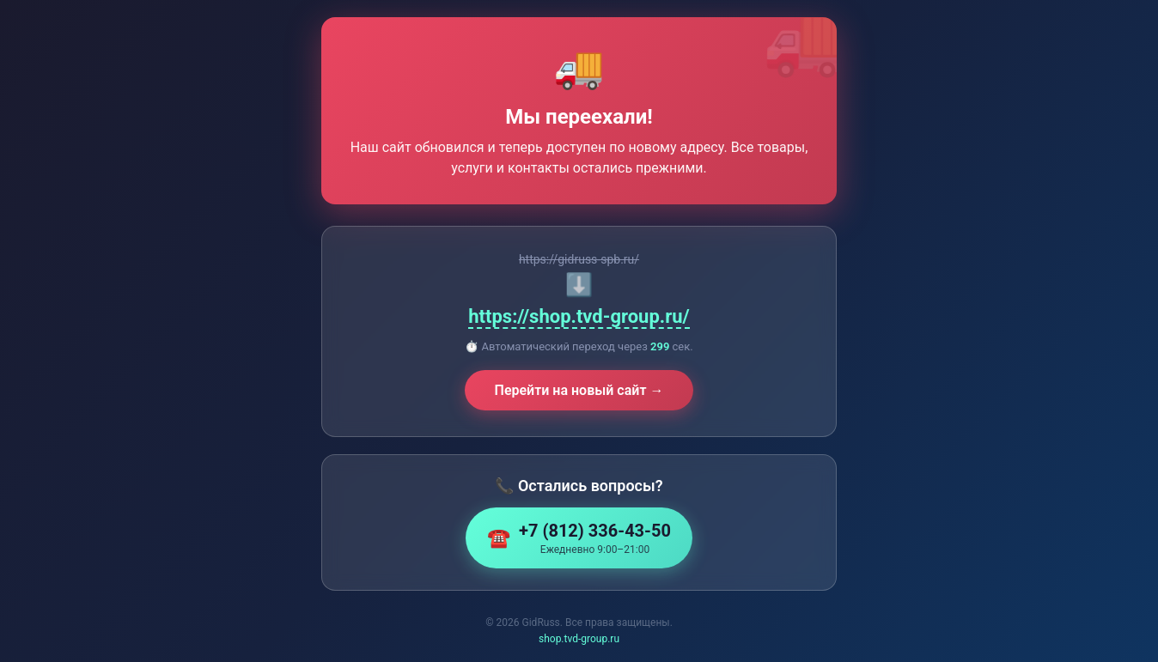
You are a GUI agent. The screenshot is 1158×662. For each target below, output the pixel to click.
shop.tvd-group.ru (579, 639)
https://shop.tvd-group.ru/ (578, 316)
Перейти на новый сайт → (579, 390)
